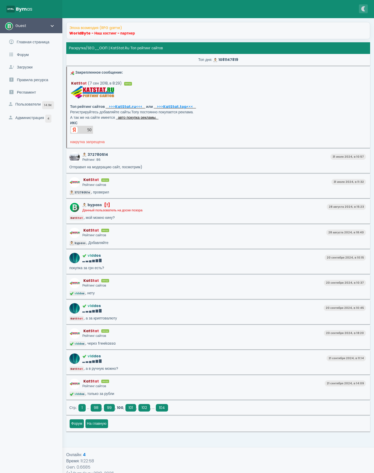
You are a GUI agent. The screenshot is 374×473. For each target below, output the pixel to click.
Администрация (29, 119)
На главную (96, 423)
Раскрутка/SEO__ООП (88, 48)
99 (109, 407)
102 (144, 407)
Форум (76, 423)
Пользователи (31, 105)
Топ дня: (218, 59)
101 (131, 407)
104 (162, 407)
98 (96, 407)
